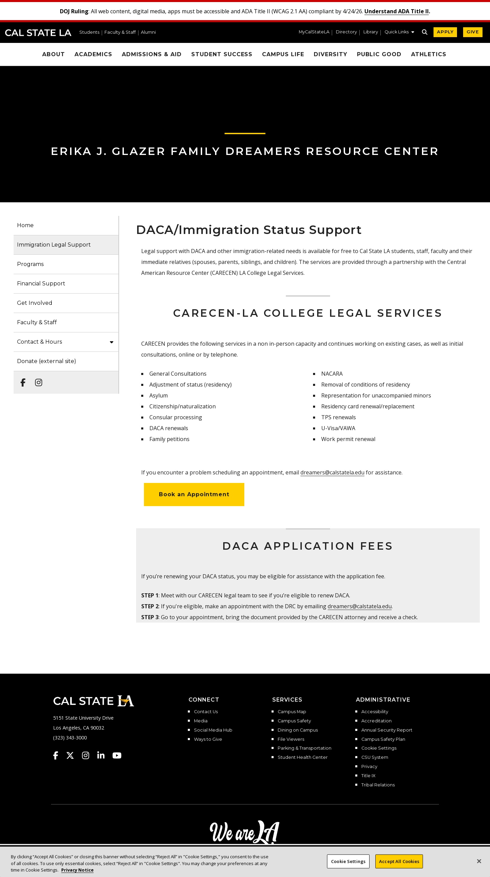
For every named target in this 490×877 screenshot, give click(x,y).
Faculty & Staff (120, 32)
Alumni (148, 32)
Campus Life (283, 54)
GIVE (473, 31)
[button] (399, 32)
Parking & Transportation (304, 748)
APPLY (445, 31)
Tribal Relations (378, 785)
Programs (30, 264)
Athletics (428, 54)
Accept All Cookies (399, 861)
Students (89, 32)
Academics (93, 54)
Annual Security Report (386, 730)
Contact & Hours (39, 342)
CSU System (374, 757)
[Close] (479, 860)
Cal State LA (38, 32)
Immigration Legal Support (54, 244)
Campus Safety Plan (383, 739)
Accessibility (374, 711)
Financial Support (41, 283)
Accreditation (376, 721)
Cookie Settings (378, 748)
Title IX (368, 775)
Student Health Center (303, 757)
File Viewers (291, 739)
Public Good (379, 54)
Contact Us (206, 711)
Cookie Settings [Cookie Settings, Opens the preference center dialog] (348, 861)
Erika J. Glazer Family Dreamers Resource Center (245, 151)
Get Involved (34, 303)
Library (370, 32)
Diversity (330, 54)
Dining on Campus (298, 730)
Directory (346, 32)
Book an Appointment (194, 494)
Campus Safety (294, 721)
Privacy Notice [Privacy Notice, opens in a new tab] (77, 870)
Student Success (221, 54)
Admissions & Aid (152, 54)
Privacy (369, 766)
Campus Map (292, 711)
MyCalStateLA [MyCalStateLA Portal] (314, 32)
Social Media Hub (213, 730)
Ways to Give (208, 739)
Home (25, 225)
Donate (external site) (46, 361)
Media (201, 721)
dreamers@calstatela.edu (332, 472)
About (53, 54)
